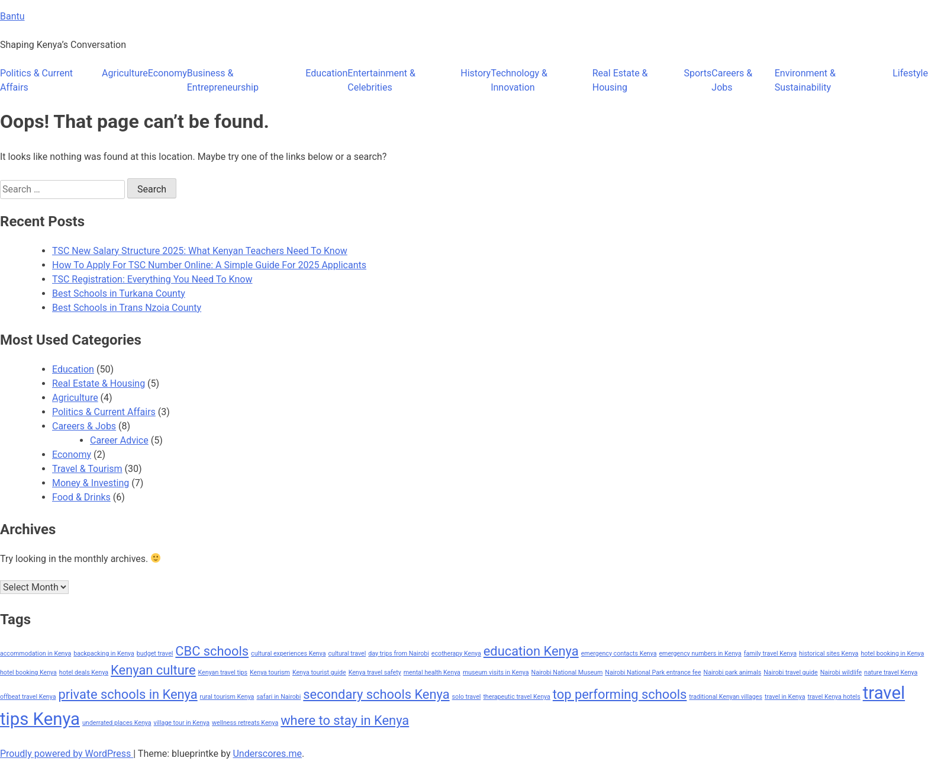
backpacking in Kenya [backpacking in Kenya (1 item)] (103, 653)
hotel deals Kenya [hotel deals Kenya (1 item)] (83, 672)
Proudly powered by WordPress (66, 753)
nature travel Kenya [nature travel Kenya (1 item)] (890, 672)
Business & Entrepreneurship (223, 80)
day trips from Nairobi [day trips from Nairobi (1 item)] (398, 653)
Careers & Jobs (731, 80)
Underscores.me (267, 753)
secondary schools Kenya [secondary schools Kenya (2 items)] (376, 694)
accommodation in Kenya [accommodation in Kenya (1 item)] (35, 653)
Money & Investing (90, 483)
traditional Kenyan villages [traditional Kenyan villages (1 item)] (725, 697)
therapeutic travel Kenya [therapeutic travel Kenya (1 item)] (516, 697)
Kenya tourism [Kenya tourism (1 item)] (270, 672)
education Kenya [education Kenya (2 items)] (531, 651)
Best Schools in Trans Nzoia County (126, 307)
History (475, 73)
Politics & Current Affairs (36, 80)
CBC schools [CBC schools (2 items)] (212, 651)
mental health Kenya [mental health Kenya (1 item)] (432, 672)
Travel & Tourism (87, 468)
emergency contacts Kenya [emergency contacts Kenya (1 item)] (619, 653)
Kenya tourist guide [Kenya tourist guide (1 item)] (319, 672)
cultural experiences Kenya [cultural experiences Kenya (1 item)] (288, 653)
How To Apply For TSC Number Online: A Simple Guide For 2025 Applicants (209, 265)
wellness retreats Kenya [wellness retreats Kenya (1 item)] (245, 723)
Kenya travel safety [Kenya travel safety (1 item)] (375, 672)
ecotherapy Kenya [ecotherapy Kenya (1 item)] (456, 653)
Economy (167, 73)
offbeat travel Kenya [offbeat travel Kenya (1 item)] (28, 697)
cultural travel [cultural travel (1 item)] (347, 653)
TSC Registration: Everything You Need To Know (152, 279)
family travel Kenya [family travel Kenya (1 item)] (770, 653)
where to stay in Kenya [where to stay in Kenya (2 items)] (345, 720)
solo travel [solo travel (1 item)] (466, 697)
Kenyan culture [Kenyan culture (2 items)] (153, 670)
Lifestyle (910, 73)
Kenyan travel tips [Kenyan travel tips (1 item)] (223, 672)
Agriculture (125, 73)
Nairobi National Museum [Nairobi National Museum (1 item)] (567, 672)
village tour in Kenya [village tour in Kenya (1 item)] (182, 723)
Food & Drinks (81, 497)
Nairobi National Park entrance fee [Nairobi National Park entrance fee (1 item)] (653, 672)
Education (326, 73)
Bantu (12, 16)
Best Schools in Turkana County (118, 293)
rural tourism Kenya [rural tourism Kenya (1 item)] (227, 697)
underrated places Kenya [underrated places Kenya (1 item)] (117, 723)
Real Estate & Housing (620, 80)
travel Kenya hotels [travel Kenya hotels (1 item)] (833, 697)
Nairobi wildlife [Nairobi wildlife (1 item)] (841, 672)
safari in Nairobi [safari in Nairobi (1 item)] (278, 697)
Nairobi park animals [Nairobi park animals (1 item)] (733, 672)
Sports (697, 73)
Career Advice (119, 440)
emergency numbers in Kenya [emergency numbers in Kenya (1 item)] (700, 653)
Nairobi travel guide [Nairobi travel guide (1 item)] (790, 672)
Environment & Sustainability (805, 80)
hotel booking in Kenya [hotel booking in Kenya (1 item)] (892, 653)
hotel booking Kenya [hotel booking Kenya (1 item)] (28, 672)
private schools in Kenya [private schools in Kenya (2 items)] (127, 694)
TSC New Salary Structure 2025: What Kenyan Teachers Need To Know (199, 250)
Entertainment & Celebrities (381, 80)
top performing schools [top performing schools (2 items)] (620, 694)
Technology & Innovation (519, 80)
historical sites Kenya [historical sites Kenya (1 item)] (828, 653)
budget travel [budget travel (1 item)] (155, 653)
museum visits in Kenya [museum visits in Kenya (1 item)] (496, 672)
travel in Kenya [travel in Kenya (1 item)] (785, 697)
